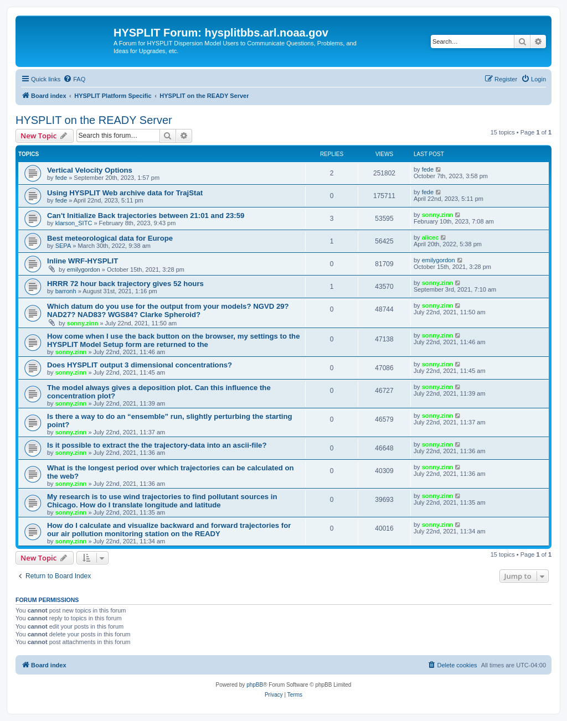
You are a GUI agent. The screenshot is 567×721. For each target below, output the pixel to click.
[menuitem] (74, 79)
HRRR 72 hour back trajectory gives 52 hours (125, 283)
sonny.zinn (437, 214)
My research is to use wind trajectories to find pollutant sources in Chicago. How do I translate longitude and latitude (162, 500)
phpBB (254, 685)
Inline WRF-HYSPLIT (82, 261)
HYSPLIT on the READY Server (94, 120)
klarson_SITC (73, 223)
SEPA (63, 245)
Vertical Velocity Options (89, 170)
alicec (430, 237)
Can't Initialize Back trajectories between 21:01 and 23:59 (145, 215)
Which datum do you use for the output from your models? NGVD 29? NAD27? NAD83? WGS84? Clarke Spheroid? (168, 310)
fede (61, 177)
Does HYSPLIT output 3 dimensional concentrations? (139, 365)
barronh (65, 291)
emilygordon (83, 269)
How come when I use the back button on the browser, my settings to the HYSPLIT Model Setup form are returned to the (173, 340)
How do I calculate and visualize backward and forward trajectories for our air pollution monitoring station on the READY (169, 529)
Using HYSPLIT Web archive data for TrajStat (125, 193)
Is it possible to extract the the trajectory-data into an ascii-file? (156, 445)
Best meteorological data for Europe (110, 238)
